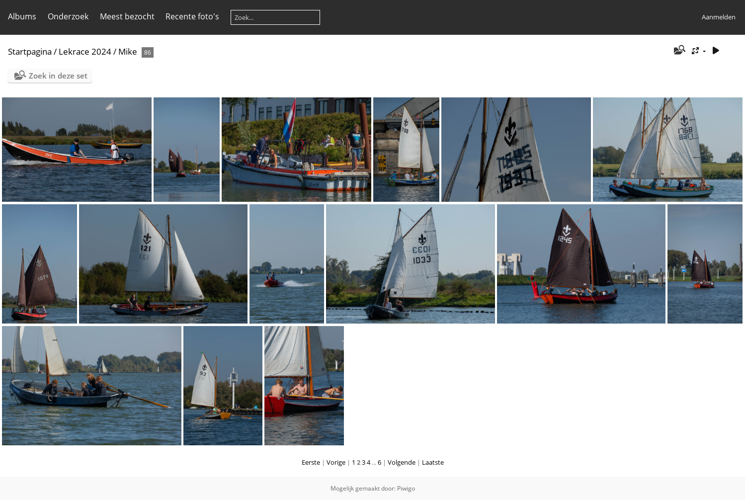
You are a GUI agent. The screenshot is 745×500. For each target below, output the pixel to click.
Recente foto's (192, 16)
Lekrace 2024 (85, 51)
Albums (22, 16)
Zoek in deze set (58, 76)
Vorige (336, 462)
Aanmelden (719, 16)
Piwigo (406, 488)
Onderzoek (68, 16)
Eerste (311, 462)
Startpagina (30, 51)
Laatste (433, 462)
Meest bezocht (127, 16)
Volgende (401, 462)
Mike (127, 51)
